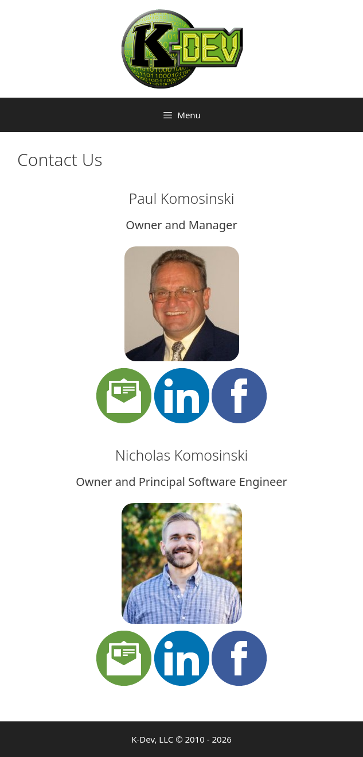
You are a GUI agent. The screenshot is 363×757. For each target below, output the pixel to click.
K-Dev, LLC (152, 739)
